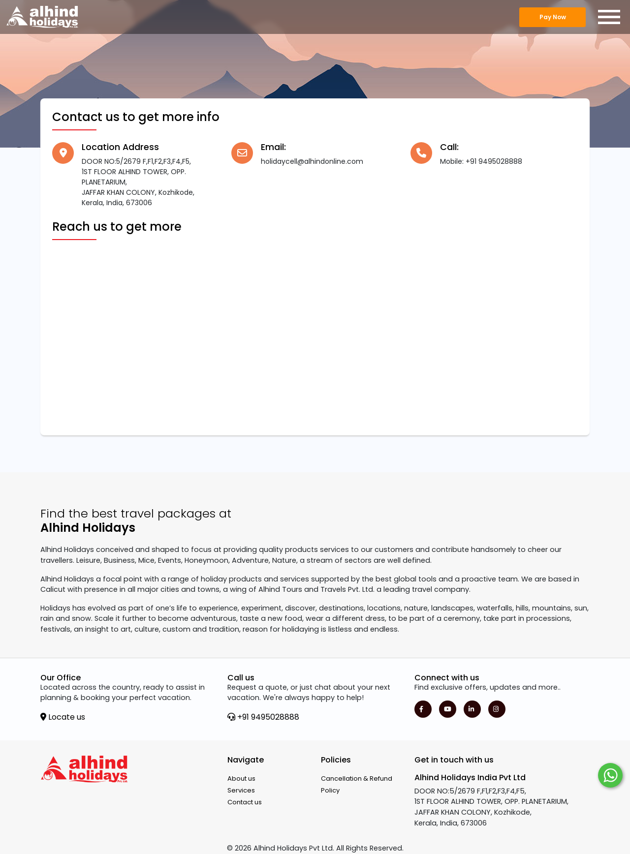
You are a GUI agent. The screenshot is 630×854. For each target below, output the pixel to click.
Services (241, 790)
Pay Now (552, 17)
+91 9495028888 (263, 717)
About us (241, 778)
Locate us (62, 717)
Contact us (244, 802)
